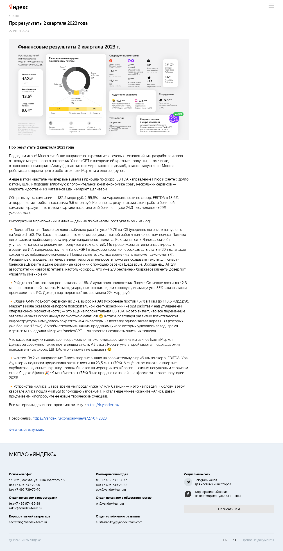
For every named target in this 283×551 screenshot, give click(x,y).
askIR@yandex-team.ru (25, 508)
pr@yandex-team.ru (110, 503)
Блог (14, 16)
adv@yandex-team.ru (111, 489)
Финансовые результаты (26, 429)
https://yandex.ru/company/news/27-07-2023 (69, 418)
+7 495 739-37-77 (114, 480)
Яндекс (18, 7)
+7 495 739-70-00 (27, 485)
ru (234, 540)
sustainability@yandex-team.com (119, 522)
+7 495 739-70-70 (27, 489)
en (225, 540)
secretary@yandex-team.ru (28, 522)
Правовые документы (258, 540)
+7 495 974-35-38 (27, 503)
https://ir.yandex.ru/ (102, 405)
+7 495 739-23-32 (114, 485)
